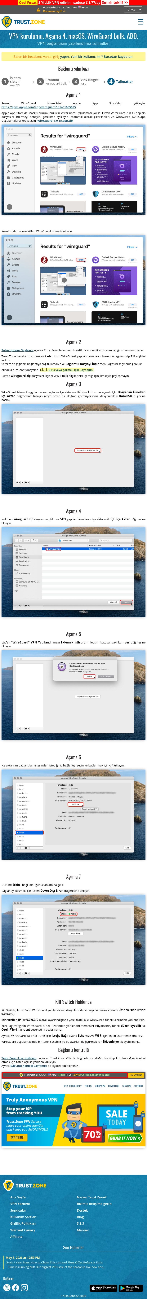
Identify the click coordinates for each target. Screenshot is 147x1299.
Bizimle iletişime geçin (94, 1203)
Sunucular (18, 1210)
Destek (82, 1210)
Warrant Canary (22, 1230)
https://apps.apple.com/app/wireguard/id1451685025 (39, 107)
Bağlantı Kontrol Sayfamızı (28, 1066)
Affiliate (16, 1236)
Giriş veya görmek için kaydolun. (71, 370)
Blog (80, 1217)
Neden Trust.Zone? (92, 1197)
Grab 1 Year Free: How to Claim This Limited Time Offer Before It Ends (54, 1262)
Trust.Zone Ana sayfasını (19, 1058)
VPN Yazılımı (20, 1203)
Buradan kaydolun (118, 56)
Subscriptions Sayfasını (17, 350)
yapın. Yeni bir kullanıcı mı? (81, 56)
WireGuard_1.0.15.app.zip (55, 120)
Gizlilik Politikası (23, 1223)
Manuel (83, 1230)
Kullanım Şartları (23, 1217)
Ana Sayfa (18, 1197)
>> (115, 2)
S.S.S (80, 1223)
